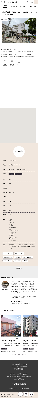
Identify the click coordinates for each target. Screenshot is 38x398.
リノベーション (8, 253)
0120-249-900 (16, 301)
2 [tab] (14, 354)
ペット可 (17, 260)
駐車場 (25, 260)
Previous (1, 31)
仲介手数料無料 (28, 257)
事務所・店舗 (33, 6)
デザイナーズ (19, 253)
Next (36, 31)
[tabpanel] (11, 333)
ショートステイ (23, 6)
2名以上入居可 (8, 257)
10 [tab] (25, 354)
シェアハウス (14, 6)
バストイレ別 (7, 260)
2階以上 (18, 257)
